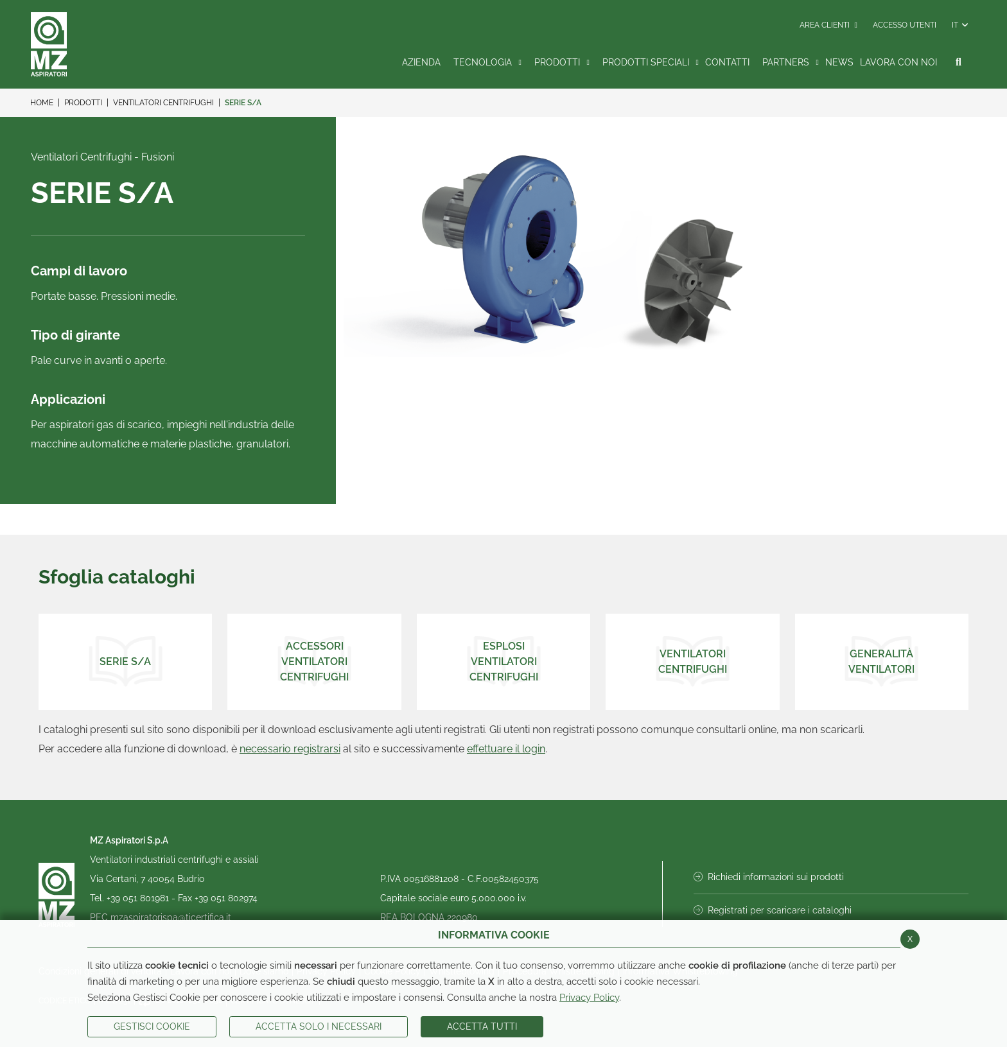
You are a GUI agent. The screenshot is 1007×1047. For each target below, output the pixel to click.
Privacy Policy (589, 997)
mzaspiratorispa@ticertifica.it (170, 917)
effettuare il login (506, 749)
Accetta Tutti (482, 1026)
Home (41, 102)
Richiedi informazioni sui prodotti (769, 877)
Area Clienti (828, 25)
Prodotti (83, 102)
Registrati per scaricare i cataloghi (773, 910)
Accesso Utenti (904, 25)
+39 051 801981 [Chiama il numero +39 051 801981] (139, 898)
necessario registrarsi (290, 749)
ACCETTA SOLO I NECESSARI (318, 1026)
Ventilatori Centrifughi (163, 102)
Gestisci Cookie (152, 1026)
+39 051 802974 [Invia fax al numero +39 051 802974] (226, 898)
